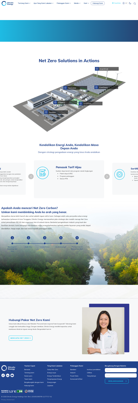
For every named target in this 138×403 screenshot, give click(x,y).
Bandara (73, 369)
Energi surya (51, 373)
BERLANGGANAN (115, 381)
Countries (116, 3)
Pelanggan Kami (64, 3)
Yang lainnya (91, 376)
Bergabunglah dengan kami (34, 382)
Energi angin (51, 382)
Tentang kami (29, 373)
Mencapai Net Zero (19, 338)
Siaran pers (28, 376)
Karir (86, 3)
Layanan (50, 386)
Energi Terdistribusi (54, 376)
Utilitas (89, 373)
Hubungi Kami (98, 3)
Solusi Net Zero (52, 369)
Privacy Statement (7, 400)
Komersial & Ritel (76, 379)
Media (77, 3)
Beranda (27, 369)
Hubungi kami (29, 386)
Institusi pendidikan (94, 369)
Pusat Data (74, 376)
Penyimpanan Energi (54, 379)
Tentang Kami (24, 3)
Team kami (28, 379)
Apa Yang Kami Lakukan (43, 3)
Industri (72, 373)
